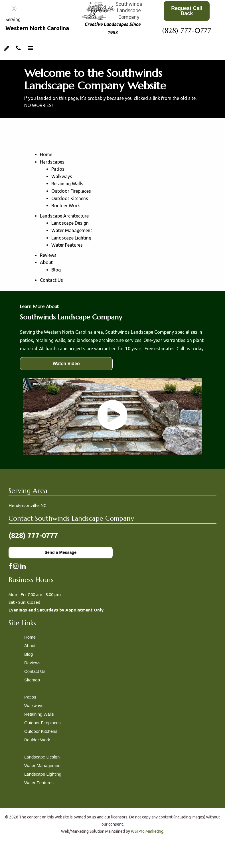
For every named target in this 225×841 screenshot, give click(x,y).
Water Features (67, 245)
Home (46, 154)
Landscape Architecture (64, 215)
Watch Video (66, 363)
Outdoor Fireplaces (71, 191)
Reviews (48, 255)
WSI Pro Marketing (147, 831)
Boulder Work (65, 205)
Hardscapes (52, 161)
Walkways (61, 176)
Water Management (71, 230)
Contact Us (51, 280)
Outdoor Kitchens (69, 198)
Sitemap (32, 679)
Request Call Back (186, 10)
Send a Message (60, 552)
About (46, 262)
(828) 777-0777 (186, 30)
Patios (57, 169)
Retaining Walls (67, 183)
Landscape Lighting (71, 237)
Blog (56, 269)
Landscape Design (70, 223)
